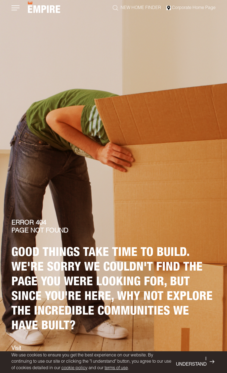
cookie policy (74, 368)
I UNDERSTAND (195, 362)
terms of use (116, 368)
